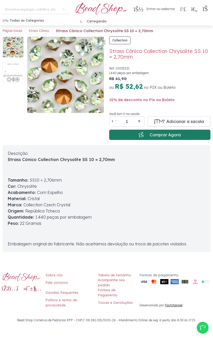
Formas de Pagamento (107, 292)
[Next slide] (96, 75)
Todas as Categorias (23, 20)
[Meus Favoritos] (194, 9)
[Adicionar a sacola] (179, 121)
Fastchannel (173, 305)
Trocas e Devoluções (115, 302)
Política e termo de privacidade (61, 302)
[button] (206, 9)
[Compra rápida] (183, 9)
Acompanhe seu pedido (111, 282)
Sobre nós (54, 275)
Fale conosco (57, 282)
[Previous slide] (35, 75)
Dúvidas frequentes (62, 292)
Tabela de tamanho (114, 275)
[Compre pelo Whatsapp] (202, 327)
